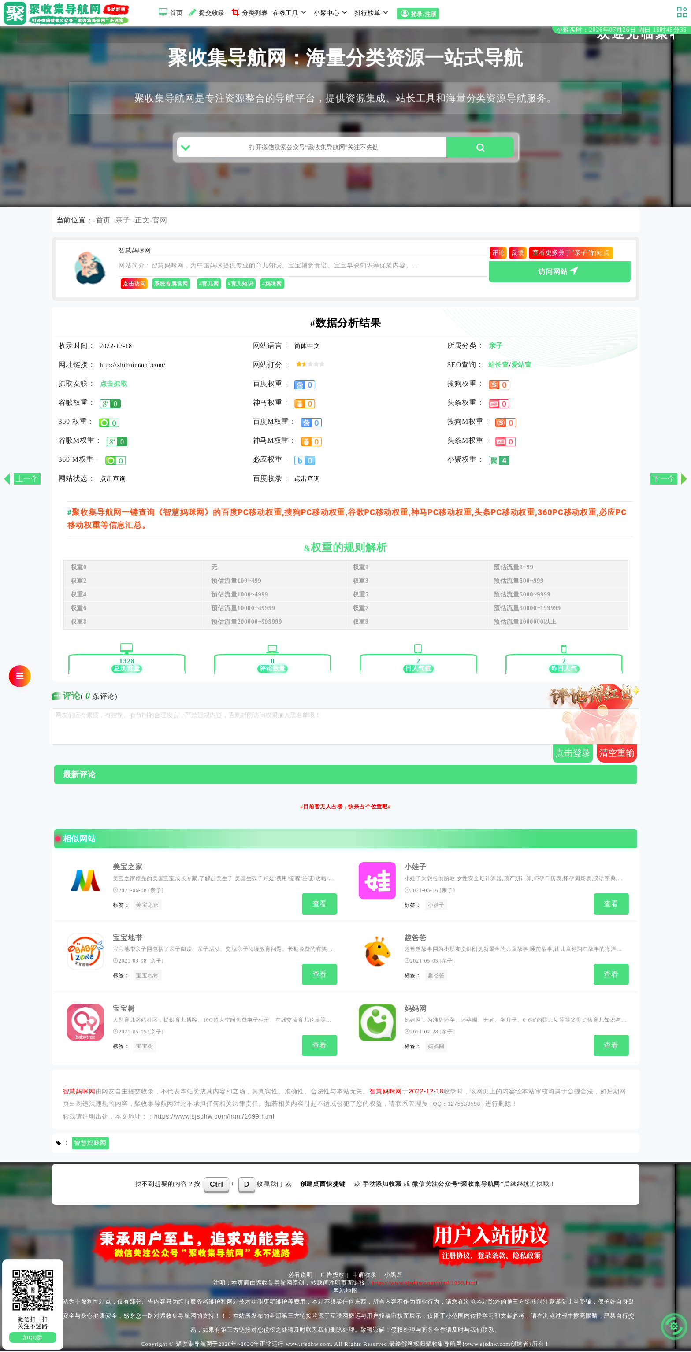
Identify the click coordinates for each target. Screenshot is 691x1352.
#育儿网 (209, 288)
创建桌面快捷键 (323, 1184)
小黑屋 (393, 1275)
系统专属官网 (171, 288)
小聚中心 (332, 12)
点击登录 (573, 757)
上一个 (27, 478)
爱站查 (521, 369)
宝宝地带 (127, 941)
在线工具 (291, 12)
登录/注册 (417, 13)
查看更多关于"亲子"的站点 (571, 257)
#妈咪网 (272, 288)
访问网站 (559, 275)
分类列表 (249, 12)
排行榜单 (373, 12)
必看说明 (300, 1275)
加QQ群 (33, 1337)
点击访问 (134, 288)
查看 (319, 908)
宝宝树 (124, 1010)
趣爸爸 (416, 941)
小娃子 (416, 871)
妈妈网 (416, 1010)
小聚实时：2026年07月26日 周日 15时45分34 (622, 30)
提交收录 (206, 12)
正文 (142, 225)
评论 (498, 257)
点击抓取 (114, 388)
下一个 (664, 478)
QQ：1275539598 (456, 1104)
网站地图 (345, 1291)
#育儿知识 (240, 288)
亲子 (122, 225)
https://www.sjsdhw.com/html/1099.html (214, 1116)
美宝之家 (127, 871)
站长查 (498, 369)
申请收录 (365, 1275)
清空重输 (617, 757)
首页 (169, 12)
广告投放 (332, 1275)
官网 (160, 225)
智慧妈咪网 (90, 1143)
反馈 (517, 257)
